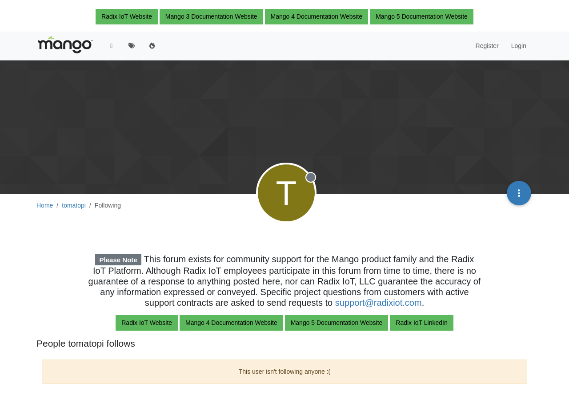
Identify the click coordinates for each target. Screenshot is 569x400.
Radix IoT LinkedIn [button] (421, 322)
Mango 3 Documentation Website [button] (211, 16)
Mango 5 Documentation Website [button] (422, 16)
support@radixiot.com (378, 303)
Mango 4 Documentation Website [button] (317, 16)
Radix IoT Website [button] (126, 16)
